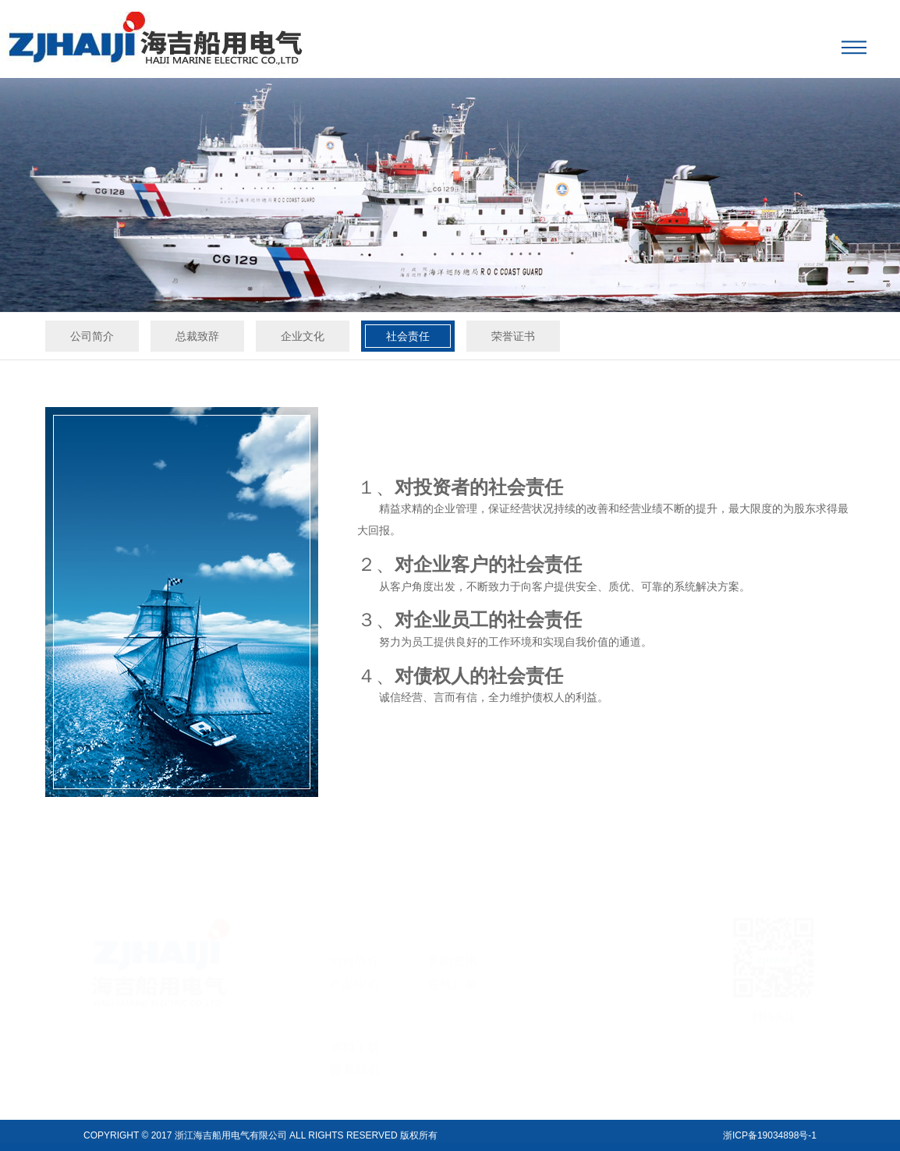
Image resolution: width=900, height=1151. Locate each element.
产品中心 (355, 973)
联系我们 (355, 1060)
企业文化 (302, 336)
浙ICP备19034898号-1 (770, 1135)
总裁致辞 (197, 336)
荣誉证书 (513, 336)
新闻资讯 (452, 950)
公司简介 (92, 336)
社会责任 (408, 336)
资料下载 (355, 1036)
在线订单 (452, 973)
